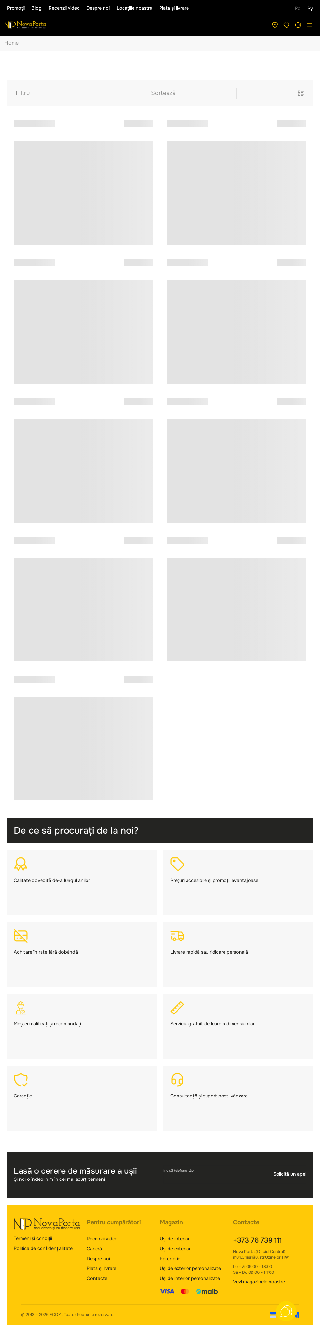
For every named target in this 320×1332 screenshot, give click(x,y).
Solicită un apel (289, 1174)
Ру (310, 8)
